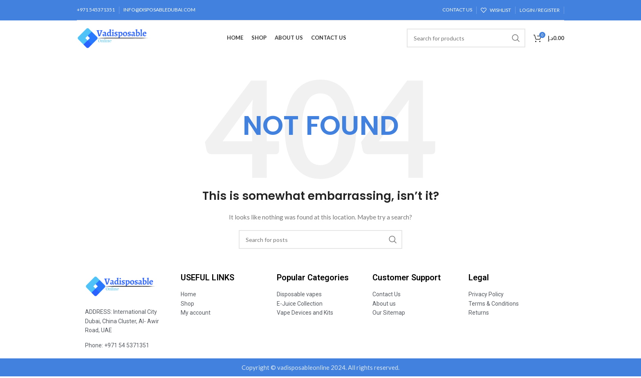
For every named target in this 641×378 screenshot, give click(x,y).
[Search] (466, 38)
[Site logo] (121, 38)
